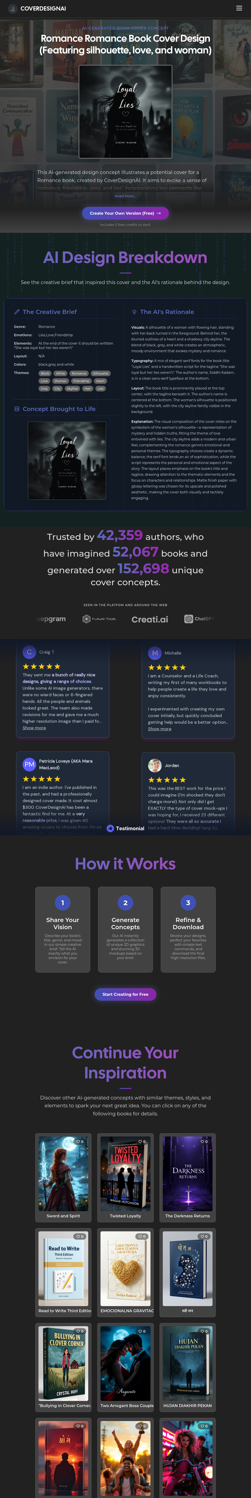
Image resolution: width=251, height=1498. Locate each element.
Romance (79, 373)
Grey (44, 388)
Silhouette (100, 373)
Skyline (72, 388)
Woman (61, 381)
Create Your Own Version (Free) (125, 213)
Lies (101, 388)
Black (45, 373)
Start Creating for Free (125, 994)
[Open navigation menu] (239, 8)
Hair (88, 388)
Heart (100, 381)
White (60, 373)
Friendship (81, 381)
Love (44, 381)
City (57, 388)
